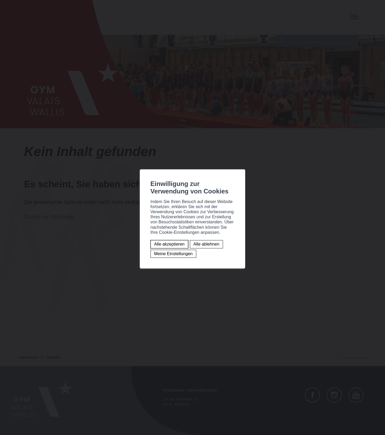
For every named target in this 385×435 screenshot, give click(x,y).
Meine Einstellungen (184, 233)
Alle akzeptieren (106, 233)
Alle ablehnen (144, 233)
